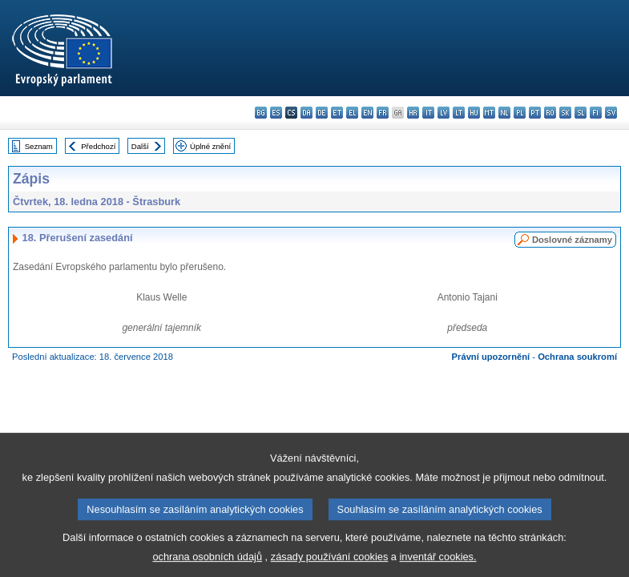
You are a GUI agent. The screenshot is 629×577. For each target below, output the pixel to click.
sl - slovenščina (581, 113)
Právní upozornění (491, 356)
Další (140, 146)
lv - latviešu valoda (443, 113)
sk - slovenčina (565, 113)
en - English (367, 113)
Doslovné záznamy (572, 239)
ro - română (550, 113)
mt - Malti (489, 113)
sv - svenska (611, 113)
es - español (276, 113)
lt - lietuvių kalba (459, 113)
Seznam (39, 146)
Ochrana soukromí (577, 356)
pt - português (535, 113)
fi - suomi (596, 113)
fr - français (383, 113)
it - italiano (428, 113)
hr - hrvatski (413, 113)
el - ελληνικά (352, 113)
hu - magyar (474, 113)
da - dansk (306, 113)
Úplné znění (210, 146)
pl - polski (520, 113)
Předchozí (98, 146)
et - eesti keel (337, 113)
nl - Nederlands (504, 113)
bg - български (261, 113)
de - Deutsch (322, 113)
